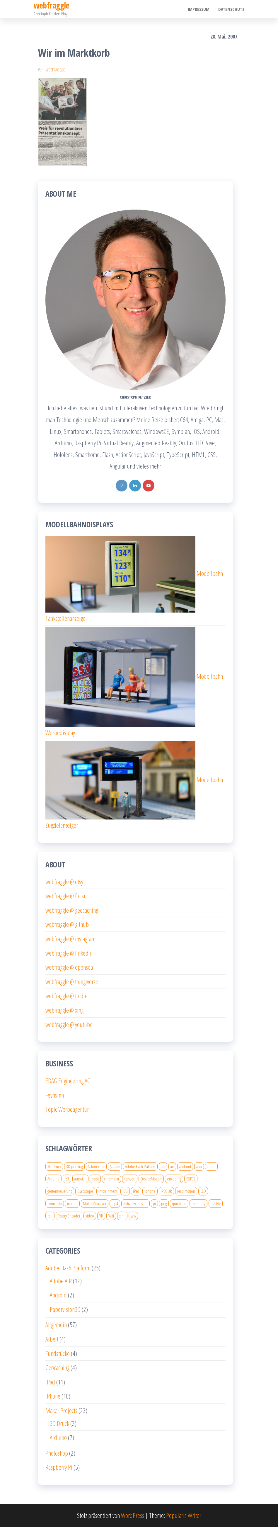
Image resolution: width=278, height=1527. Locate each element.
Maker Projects (61, 1410)
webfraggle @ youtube (69, 1024)
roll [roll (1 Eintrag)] (49, 1216)
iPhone (52, 1395)
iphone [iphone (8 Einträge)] (150, 1191)
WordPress (132, 1515)
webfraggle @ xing (64, 1010)
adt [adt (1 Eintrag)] (163, 1166)
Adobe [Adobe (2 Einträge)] (115, 1166)
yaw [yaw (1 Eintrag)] (133, 1216)
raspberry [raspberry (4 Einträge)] (198, 1203)
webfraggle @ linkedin (69, 953)
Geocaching (57, 1367)
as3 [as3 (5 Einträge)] (67, 1179)
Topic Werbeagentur (67, 1109)
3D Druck (59, 1423)
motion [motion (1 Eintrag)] (72, 1203)
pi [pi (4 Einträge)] (154, 1203)
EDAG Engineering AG (68, 1080)
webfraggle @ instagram (70, 938)
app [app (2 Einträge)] (199, 1166)
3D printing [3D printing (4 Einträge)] (74, 1166)
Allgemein (56, 1324)
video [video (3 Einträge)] (90, 1216)
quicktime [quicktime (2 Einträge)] (179, 1203)
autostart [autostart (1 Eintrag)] (80, 1179)
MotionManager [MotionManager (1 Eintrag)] (94, 1203)
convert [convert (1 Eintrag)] (129, 1179)
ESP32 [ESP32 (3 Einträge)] (190, 1179)
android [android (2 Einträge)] (185, 1166)
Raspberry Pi (58, 1467)
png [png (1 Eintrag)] (164, 1203)
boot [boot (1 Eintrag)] (95, 1179)
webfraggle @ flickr (65, 895)
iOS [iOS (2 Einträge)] (125, 1191)
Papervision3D (65, 1309)
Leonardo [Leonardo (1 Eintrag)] (54, 1203)
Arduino (58, 1437)
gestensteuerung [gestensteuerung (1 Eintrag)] (59, 1191)
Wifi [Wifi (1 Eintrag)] (111, 1216)
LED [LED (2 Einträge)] (203, 1191)
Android (58, 1294)
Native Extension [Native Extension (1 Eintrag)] (135, 1203)
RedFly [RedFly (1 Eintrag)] (216, 1203)
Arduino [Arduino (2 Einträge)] (53, 1179)
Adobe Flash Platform (68, 1267)
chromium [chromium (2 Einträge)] (111, 1179)
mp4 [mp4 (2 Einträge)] (115, 1203)
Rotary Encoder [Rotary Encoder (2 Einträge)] (69, 1216)
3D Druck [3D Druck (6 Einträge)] (54, 1166)
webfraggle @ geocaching (71, 910)
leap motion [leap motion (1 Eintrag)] (186, 1191)
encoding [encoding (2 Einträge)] (174, 1179)
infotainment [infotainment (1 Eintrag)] (107, 1191)
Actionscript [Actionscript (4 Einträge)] (96, 1166)
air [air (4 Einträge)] (172, 1166)
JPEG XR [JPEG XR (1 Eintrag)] (166, 1191)
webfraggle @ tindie (66, 995)
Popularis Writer (183, 1515)
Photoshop (56, 1453)
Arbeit (51, 1338)
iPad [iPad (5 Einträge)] (136, 1191)
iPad (50, 1381)
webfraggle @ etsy (64, 881)
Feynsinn (54, 1095)
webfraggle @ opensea (69, 967)
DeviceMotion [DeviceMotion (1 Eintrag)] (151, 1179)
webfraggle (55, 70)
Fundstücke (57, 1353)
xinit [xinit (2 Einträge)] (122, 1216)
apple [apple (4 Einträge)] (211, 1166)
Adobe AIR (61, 1280)
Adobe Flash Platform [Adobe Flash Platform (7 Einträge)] (140, 1166)
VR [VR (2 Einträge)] (101, 1216)
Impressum (198, 9)
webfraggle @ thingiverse (71, 981)
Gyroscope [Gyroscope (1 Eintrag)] (85, 1191)
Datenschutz (231, 9)
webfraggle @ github (67, 924)
